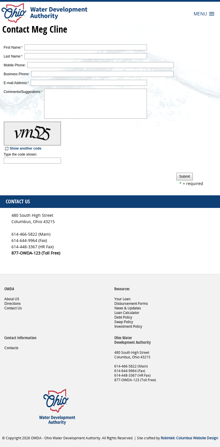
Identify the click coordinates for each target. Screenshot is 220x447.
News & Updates (127, 308)
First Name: (12, 47)
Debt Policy (123, 317)
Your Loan (122, 299)
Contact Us (13, 308)
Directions (12, 303)
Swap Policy (123, 321)
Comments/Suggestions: (22, 92)
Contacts (11, 347)
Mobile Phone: (15, 65)
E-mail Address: (16, 83)
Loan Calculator (126, 312)
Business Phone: (17, 74)
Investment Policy (128, 326)
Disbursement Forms (131, 303)
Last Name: (12, 56)
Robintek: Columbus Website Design (189, 438)
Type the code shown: (20, 154)
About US (11, 299)
